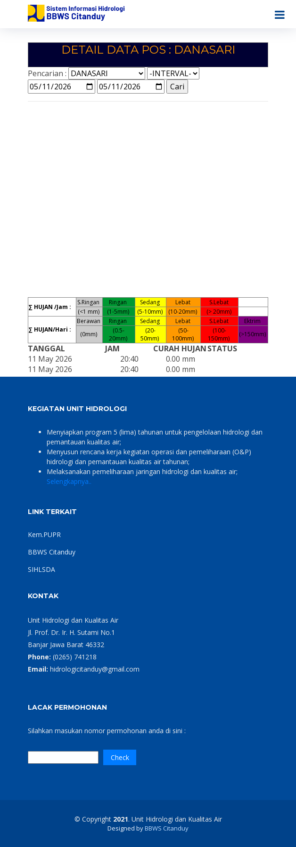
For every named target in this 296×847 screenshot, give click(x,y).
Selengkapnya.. (69, 481)
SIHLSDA (41, 569)
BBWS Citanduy (51, 551)
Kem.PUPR (44, 534)
